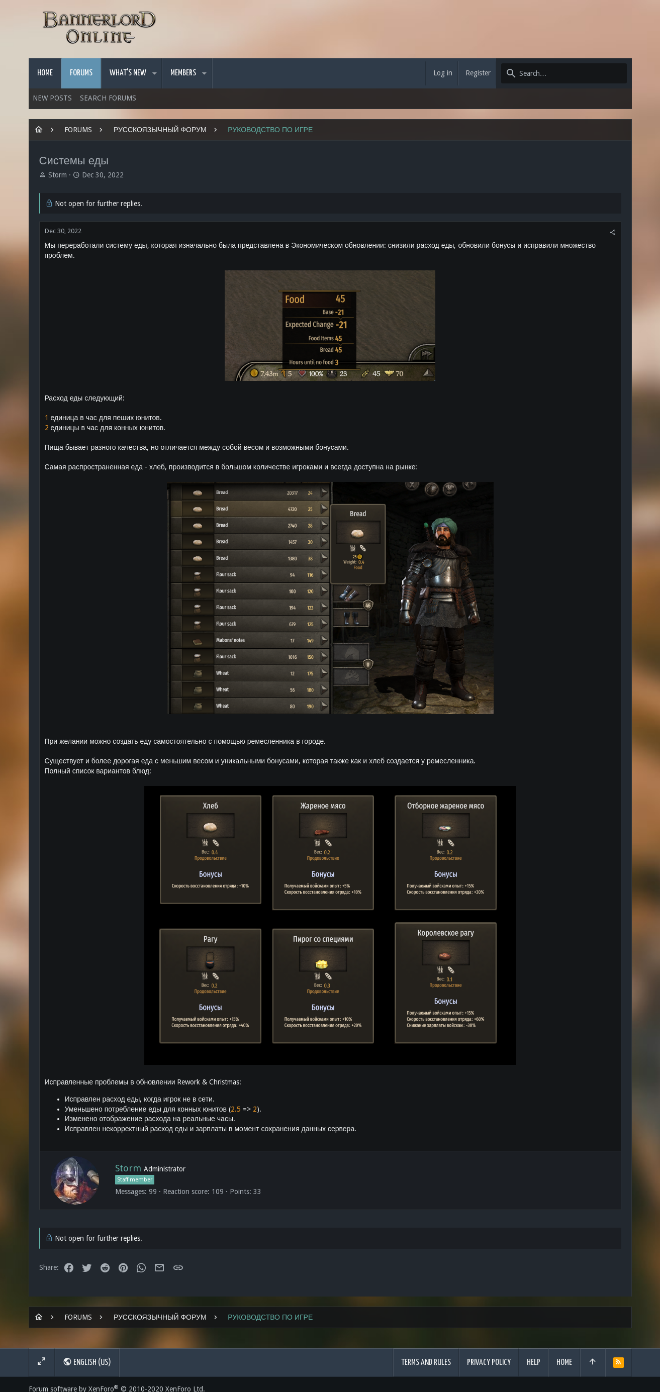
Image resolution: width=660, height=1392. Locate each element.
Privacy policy (489, 1362)
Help (533, 1362)
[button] (154, 73)
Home (564, 1362)
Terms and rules (426, 1362)
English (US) (87, 1362)
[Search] (564, 73)
